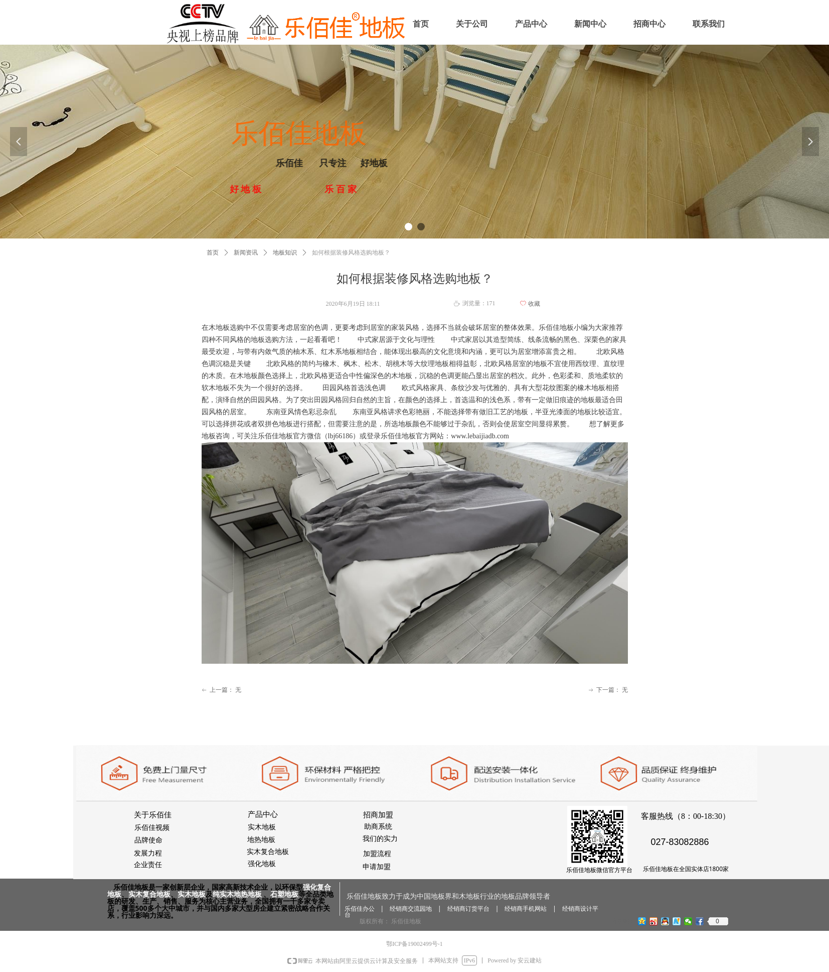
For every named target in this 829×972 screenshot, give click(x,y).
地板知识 (285, 252)
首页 (213, 252)
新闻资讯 (246, 252)
